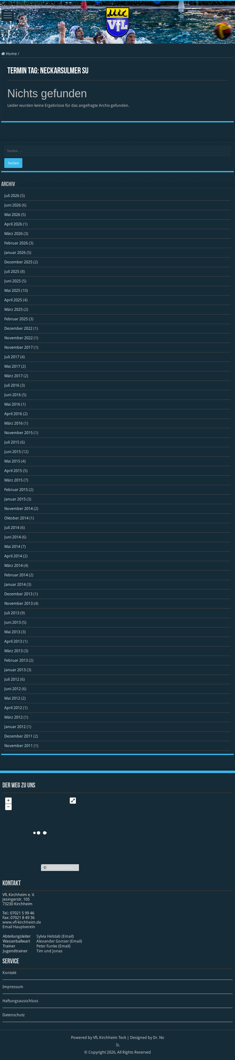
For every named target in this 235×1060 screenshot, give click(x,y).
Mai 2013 (12, 632)
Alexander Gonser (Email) (59, 941)
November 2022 (18, 338)
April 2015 (13, 470)
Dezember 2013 (18, 594)
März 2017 (13, 376)
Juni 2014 (12, 537)
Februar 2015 (16, 489)
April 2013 (13, 641)
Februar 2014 (16, 575)
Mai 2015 (12, 461)
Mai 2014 (12, 546)
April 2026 (13, 224)
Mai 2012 (12, 698)
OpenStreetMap (60, 867)
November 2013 (18, 603)
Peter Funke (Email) (53, 946)
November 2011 (18, 745)
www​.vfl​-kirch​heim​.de (21, 922)
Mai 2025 (12, 290)
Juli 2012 (11, 679)
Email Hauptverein (18, 926)
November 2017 (18, 347)
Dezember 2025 (18, 262)
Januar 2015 (15, 499)
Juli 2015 (11, 442)
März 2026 (13, 233)
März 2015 (13, 480)
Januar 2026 (15, 252)
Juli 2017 (11, 357)
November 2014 (18, 508)
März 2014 (13, 565)
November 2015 (18, 432)
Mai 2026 (12, 214)
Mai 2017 (12, 366)
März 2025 (13, 309)
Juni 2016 (12, 394)
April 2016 (13, 413)
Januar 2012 (15, 726)
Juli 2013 (11, 613)
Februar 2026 (16, 243)
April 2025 (13, 300)
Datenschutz (13, 1015)
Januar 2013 (15, 670)
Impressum (12, 986)
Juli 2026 (11, 195)
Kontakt (9, 972)
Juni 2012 (12, 688)
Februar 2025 (16, 319)
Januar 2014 (15, 584)
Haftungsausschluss (20, 1001)
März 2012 (13, 717)
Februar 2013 (16, 660)
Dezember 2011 (18, 736)
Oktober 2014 (16, 518)
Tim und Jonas (49, 951)
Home (9, 53)
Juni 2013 (12, 622)
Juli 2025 (11, 271)
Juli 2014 (11, 527)
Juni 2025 (12, 281)
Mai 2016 (12, 404)
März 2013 (13, 651)
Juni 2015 (12, 451)
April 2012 (13, 707)
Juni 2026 (12, 205)
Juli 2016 (11, 385)
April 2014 (13, 556)
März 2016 (13, 423)
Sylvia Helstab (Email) (55, 936)
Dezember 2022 (18, 328)
